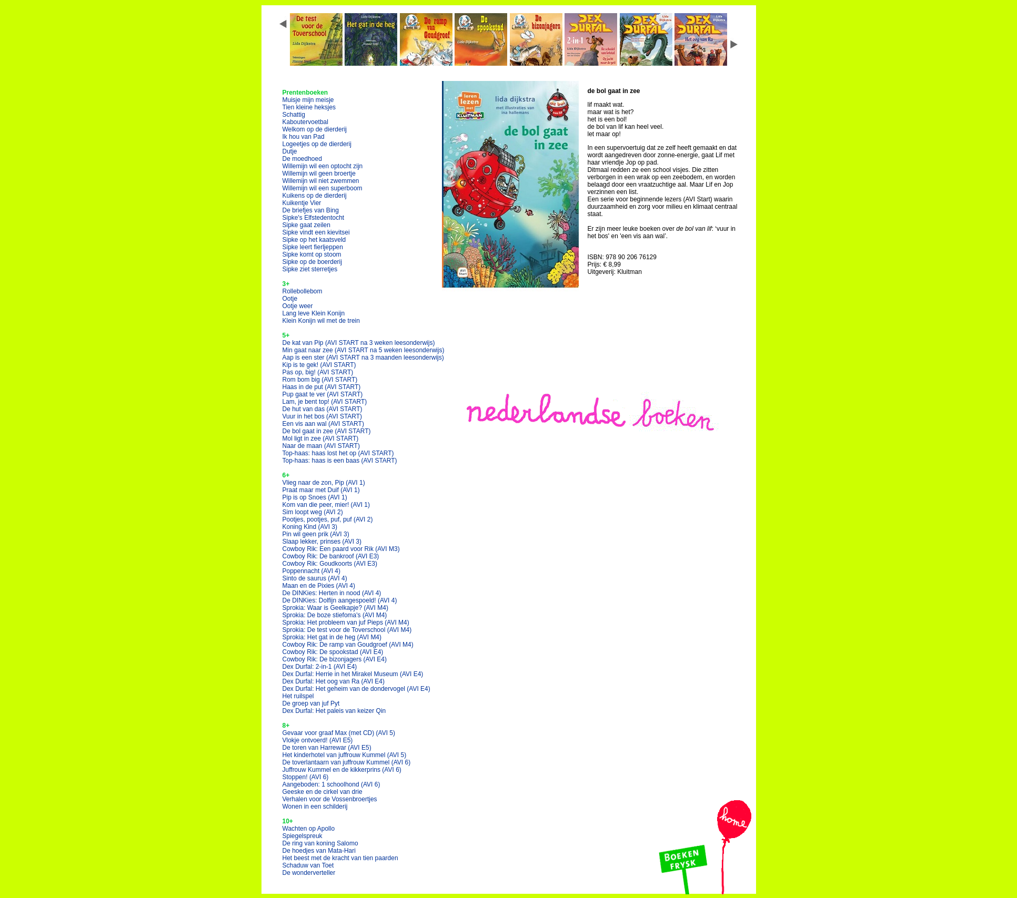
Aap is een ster (363, 357)
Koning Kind (310, 526)
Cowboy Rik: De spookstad (333, 652)
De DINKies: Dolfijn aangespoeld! (340, 600)
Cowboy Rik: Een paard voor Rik (341, 549)
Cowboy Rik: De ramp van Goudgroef (348, 644)
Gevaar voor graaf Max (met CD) (339, 733)
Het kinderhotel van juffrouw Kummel (345, 755)
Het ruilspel (298, 696)
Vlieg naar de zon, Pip (324, 482)
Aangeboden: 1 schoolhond (331, 784)
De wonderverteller (309, 872)
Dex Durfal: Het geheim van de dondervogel (356, 688)
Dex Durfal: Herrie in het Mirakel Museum (353, 674)
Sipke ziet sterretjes (310, 269)
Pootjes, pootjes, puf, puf (328, 519)
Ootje (290, 298)
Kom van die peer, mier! (326, 504)
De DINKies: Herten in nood (332, 593)
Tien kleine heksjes (309, 107)
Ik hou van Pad (304, 136)
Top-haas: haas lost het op (338, 453)
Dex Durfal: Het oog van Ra (334, 681)
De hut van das (323, 409)
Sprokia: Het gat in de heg (332, 637)
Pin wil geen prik (316, 534)
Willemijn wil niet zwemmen (321, 181)
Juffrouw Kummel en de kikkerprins (342, 769)
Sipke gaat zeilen (306, 225)
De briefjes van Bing (311, 210)
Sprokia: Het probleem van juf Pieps (346, 622)
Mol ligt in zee (321, 438)
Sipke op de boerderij (312, 262)
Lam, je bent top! (325, 401)
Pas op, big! (318, 372)
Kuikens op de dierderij (315, 195)
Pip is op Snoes (315, 497)
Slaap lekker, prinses (322, 541)
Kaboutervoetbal (305, 122)
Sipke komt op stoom (312, 254)
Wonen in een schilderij (315, 806)
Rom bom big (320, 379)
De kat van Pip (359, 342)
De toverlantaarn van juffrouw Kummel (347, 762)
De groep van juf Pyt (311, 703)
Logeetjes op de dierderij (317, 144)
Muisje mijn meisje (308, 100)
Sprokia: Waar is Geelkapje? (335, 607)
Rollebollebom (303, 291)
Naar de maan (321, 446)
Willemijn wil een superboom (323, 188)
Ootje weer (298, 306)
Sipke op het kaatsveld (314, 239)
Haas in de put (322, 387)
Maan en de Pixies (319, 585)
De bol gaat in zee (327, 431)
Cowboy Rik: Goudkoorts (330, 563)
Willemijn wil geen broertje (319, 173)
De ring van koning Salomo (320, 843)
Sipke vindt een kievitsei (316, 232)
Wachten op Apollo (309, 828)
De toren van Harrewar (327, 747)
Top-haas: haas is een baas (340, 460)
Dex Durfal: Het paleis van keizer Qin (334, 711)
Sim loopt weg (313, 512)
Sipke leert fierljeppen (313, 247)
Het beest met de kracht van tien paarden (340, 858)
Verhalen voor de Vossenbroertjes (330, 799)
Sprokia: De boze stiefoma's (335, 615)
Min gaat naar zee (364, 350)
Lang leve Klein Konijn (314, 313)
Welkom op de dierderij (315, 129)
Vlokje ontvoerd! (318, 740)
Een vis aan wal (323, 423)
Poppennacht (312, 571)
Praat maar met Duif (321, 490)
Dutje (290, 151)
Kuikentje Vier (302, 203)
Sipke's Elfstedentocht (314, 217)
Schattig (294, 114)
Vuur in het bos (323, 416)
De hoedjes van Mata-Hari (319, 850)
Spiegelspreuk (303, 836)
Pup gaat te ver (323, 394)
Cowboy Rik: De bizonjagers (335, 659)
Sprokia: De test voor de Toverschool (347, 630)
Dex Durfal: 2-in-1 (320, 666)
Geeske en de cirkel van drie (323, 791)
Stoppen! (306, 777)
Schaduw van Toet (308, 865)
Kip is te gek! (319, 365)
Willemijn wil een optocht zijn (323, 166)
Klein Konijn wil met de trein (321, 320)
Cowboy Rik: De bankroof (331, 556)
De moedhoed (302, 158)
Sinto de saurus (315, 578)
